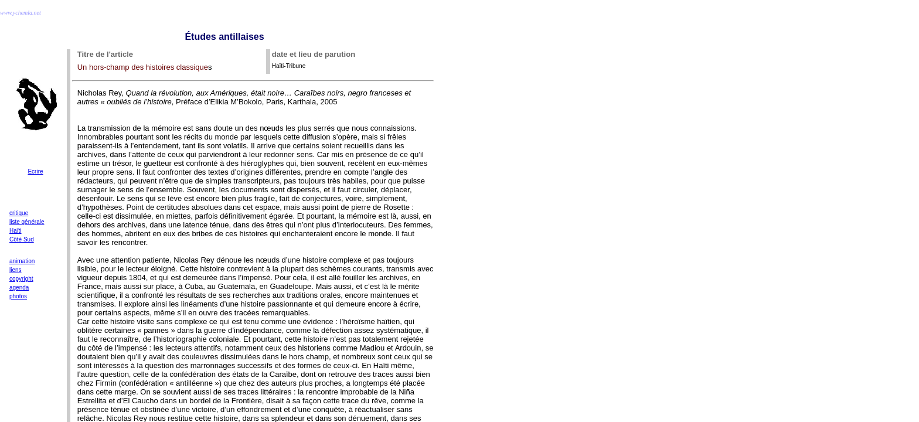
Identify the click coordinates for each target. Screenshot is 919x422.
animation (22, 261)
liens (15, 270)
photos (18, 296)
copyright (21, 278)
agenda (19, 287)
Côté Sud (21, 239)
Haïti (15, 230)
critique (18, 213)
